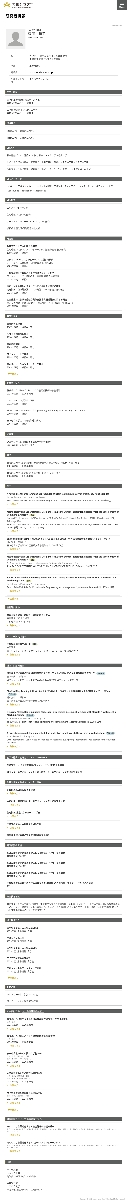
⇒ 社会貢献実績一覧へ (33, 1011)
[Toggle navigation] (122, 5)
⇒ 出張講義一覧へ (33, 1118)
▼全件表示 (13, 373)
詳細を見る (14, 504)
